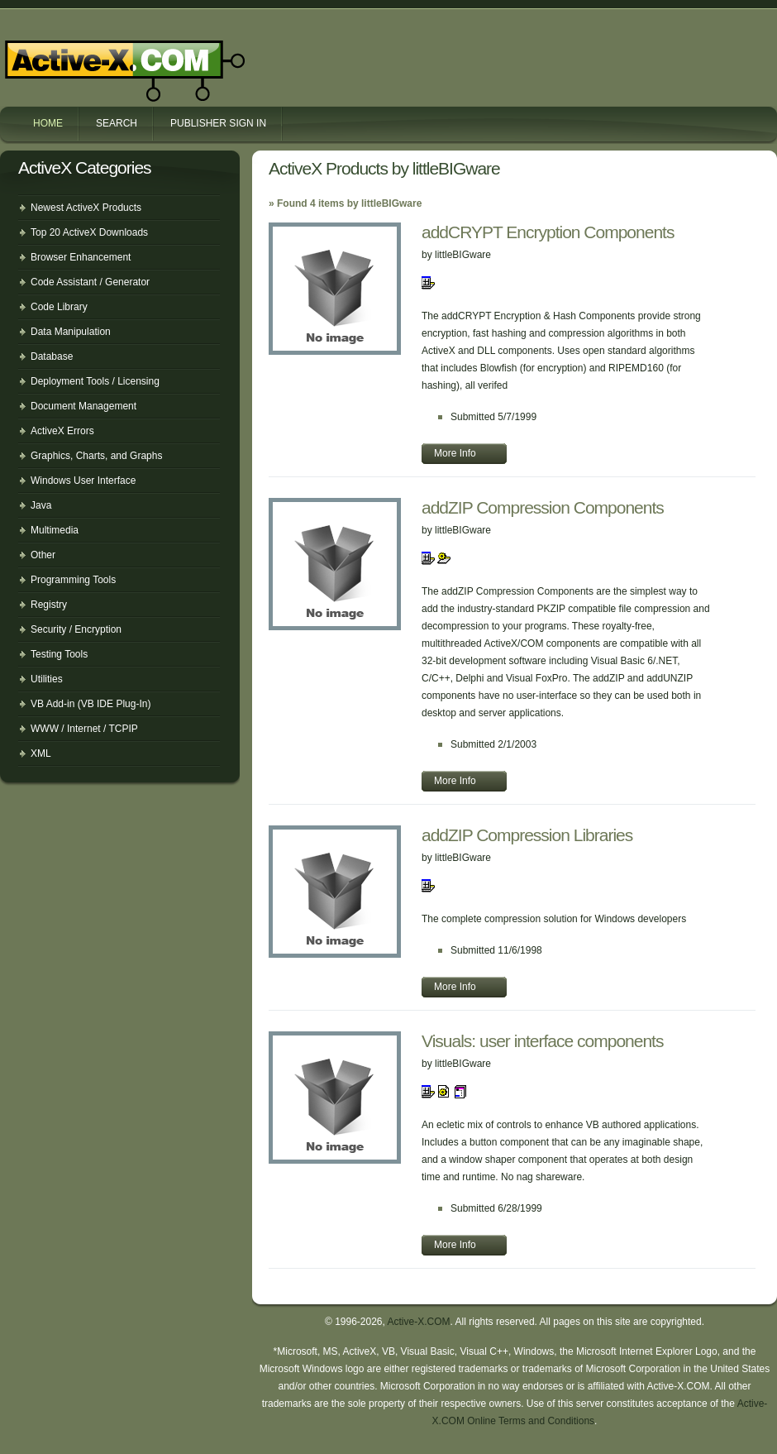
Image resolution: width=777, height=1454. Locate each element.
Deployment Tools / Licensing (95, 381)
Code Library (59, 307)
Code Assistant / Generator (90, 282)
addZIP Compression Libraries (527, 834)
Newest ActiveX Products (86, 207)
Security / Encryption (76, 629)
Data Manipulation (71, 331)
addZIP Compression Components (543, 507)
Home (48, 123)
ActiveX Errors (62, 431)
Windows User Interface (83, 480)
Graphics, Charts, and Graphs (96, 456)
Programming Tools (73, 580)
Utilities (47, 679)
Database (52, 356)
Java (41, 505)
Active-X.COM (89, 56)
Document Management (83, 406)
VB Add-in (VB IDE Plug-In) (90, 704)
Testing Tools (59, 654)
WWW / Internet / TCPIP (84, 728)
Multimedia (55, 530)
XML (41, 753)
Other (43, 555)
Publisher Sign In (218, 123)
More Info (455, 453)
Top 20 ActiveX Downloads (89, 232)
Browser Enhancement (81, 257)
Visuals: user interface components (542, 1040)
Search (116, 123)
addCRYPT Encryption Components (548, 232)
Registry (49, 604)
